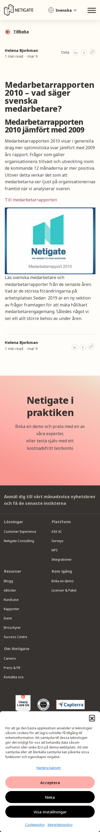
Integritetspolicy (60, 824)
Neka (50, 797)
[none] (62, 10)
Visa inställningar (50, 811)
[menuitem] (62, 10)
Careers (10, 658)
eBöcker (10, 590)
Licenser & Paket (64, 590)
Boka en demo (62, 581)
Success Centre (15, 637)
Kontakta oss (14, 677)
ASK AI (56, 531)
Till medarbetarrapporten (31, 200)
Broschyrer (12, 627)
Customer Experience (20, 531)
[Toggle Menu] (91, 10)
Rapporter (11, 609)
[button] (92, 718)
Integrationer (61, 559)
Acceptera (50, 782)
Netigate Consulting (19, 541)
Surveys (57, 541)
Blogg (8, 581)
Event (8, 618)
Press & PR (12, 667)
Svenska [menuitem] (64, 10)
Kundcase (11, 599)
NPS (54, 550)
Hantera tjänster (49, 768)
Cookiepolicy (35, 824)
